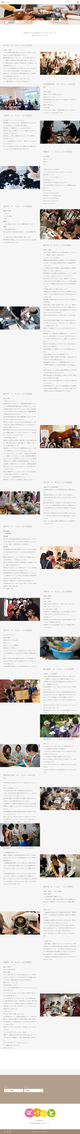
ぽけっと (5, 2)
